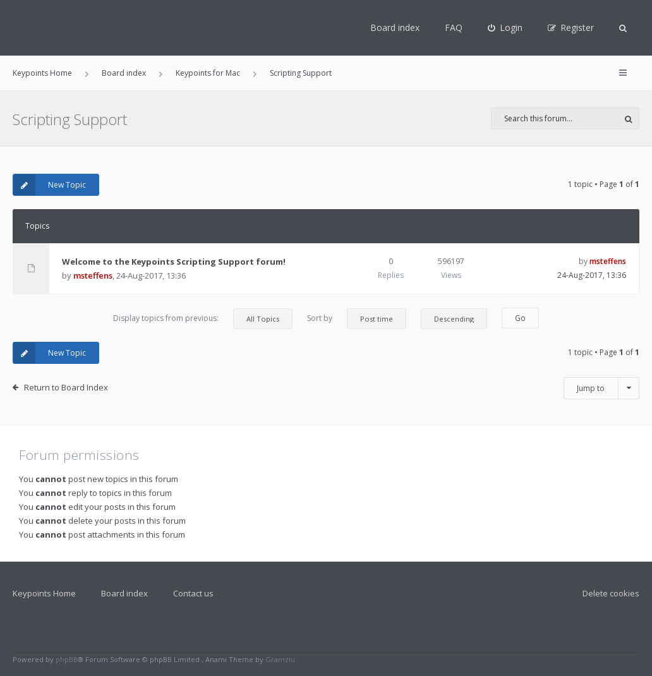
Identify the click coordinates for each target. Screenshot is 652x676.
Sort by (356, 318)
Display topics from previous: (203, 318)
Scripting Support (70, 119)
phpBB (67, 659)
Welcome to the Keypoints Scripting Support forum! (174, 261)
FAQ (453, 27)
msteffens (92, 275)
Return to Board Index (66, 387)
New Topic (49, 184)
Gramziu (280, 659)
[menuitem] (505, 28)
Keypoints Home (44, 593)
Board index (395, 27)
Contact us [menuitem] (193, 593)
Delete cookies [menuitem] (611, 593)
